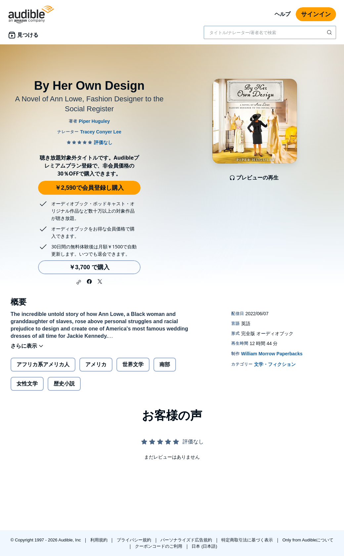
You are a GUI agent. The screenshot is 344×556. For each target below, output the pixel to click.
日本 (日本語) (204, 546)
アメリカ (96, 364)
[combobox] (270, 32)
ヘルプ (282, 14)
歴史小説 (64, 383)
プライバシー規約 (134, 539)
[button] (78, 282)
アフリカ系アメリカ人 (43, 364)
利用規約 (99, 539)
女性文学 (27, 383)
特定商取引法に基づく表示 (247, 539)
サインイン (316, 14)
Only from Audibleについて (308, 539)
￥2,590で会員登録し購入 (89, 187)
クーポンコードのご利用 (159, 546)
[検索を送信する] (330, 32)
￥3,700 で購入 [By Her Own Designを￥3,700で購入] (89, 267)
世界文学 (133, 364)
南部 (164, 364)
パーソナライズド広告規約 (186, 539)
